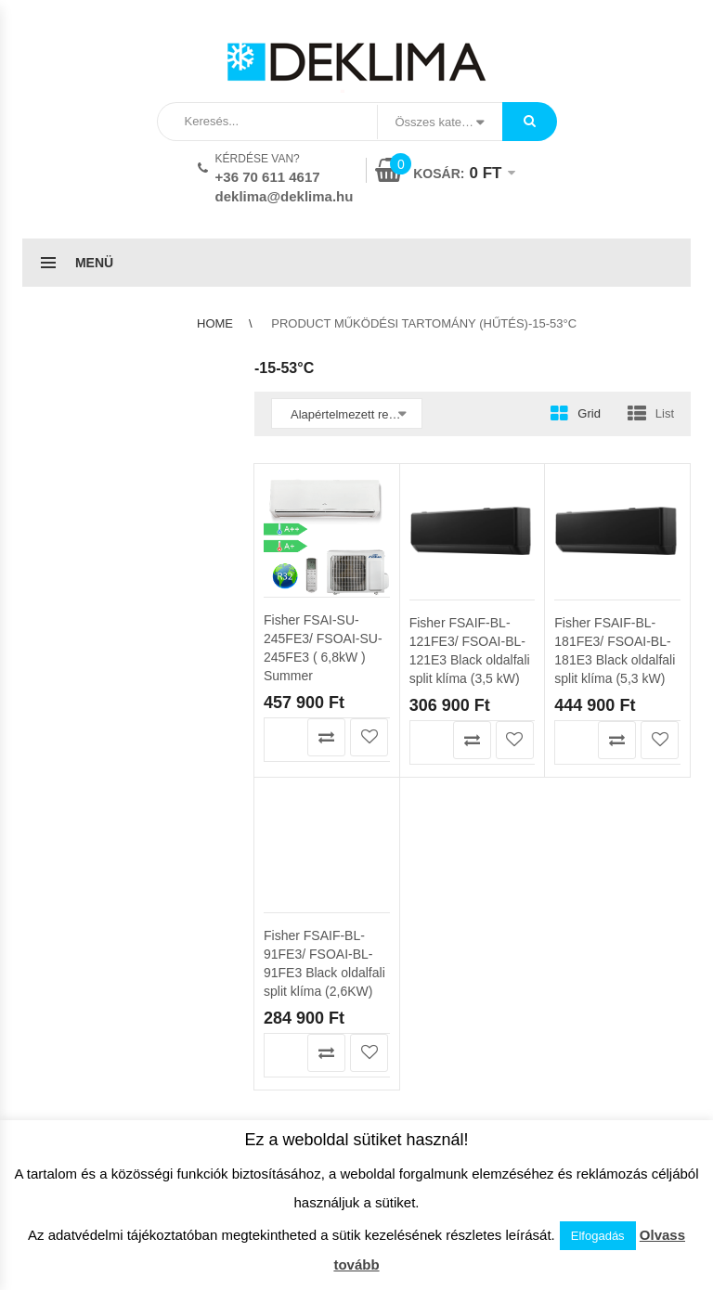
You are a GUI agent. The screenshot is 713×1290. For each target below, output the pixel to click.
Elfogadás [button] (598, 1236)
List (664, 413)
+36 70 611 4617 (267, 177)
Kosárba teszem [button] (284, 737)
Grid (589, 413)
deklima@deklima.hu (284, 196)
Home (215, 323)
